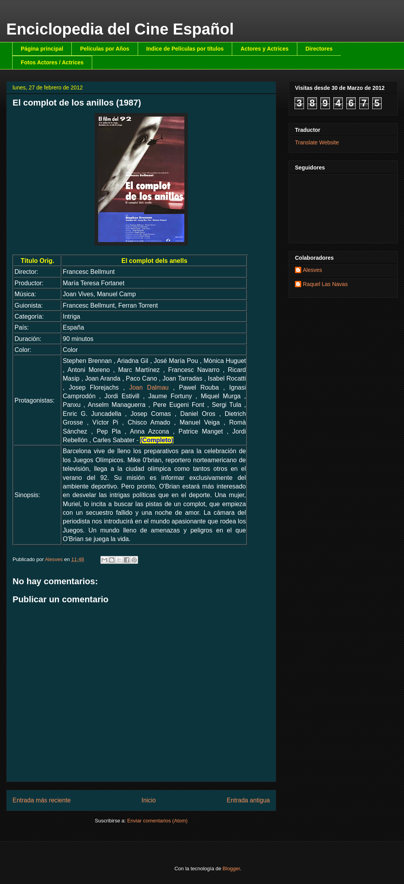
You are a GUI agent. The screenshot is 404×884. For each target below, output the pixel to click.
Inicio (149, 800)
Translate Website (317, 142)
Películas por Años (104, 49)
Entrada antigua (248, 800)
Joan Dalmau (149, 387)
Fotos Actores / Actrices (52, 62)
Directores (319, 49)
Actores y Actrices (264, 49)
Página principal (42, 49)
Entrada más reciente (42, 800)
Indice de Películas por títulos (185, 49)
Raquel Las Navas (325, 284)
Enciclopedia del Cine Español (120, 29)
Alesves (312, 270)
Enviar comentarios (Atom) (157, 821)
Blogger (231, 868)
